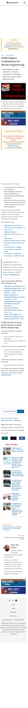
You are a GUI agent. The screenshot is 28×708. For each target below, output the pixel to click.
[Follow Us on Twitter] (13, 600)
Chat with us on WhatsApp (14, 147)
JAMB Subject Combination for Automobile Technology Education (16, 497)
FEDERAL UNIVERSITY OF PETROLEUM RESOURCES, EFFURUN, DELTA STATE (14, 297)
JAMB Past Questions (10, 232)
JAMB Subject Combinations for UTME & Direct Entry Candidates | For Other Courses (14, 228)
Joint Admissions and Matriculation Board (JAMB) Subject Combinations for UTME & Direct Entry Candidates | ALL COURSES (17, 509)
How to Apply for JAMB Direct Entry (14, 256)
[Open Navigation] (24, 3)
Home (13, 604)
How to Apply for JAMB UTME (12, 253)
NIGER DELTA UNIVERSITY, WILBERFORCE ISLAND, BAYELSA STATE (13, 310)
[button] (5, 438)
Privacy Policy (13, 616)
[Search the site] (10, 411)
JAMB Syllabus (8, 238)
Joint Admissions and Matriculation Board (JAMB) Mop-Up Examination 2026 (18, 473)
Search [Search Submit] (20, 411)
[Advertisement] (14, 20)
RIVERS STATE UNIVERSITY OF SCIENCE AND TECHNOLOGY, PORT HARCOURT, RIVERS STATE (14, 317)
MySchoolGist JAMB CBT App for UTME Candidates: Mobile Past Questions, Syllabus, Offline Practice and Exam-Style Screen (17, 462)
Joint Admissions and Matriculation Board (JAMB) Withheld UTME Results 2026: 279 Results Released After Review (17, 485)
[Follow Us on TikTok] (9, 600)
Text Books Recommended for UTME (14, 240)
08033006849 (12, 49)
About (13, 608)
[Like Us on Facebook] (16, 600)
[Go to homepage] (12, 2)
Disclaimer (13, 612)
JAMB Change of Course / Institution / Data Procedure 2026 (18, 450)
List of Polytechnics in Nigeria (12, 247)
